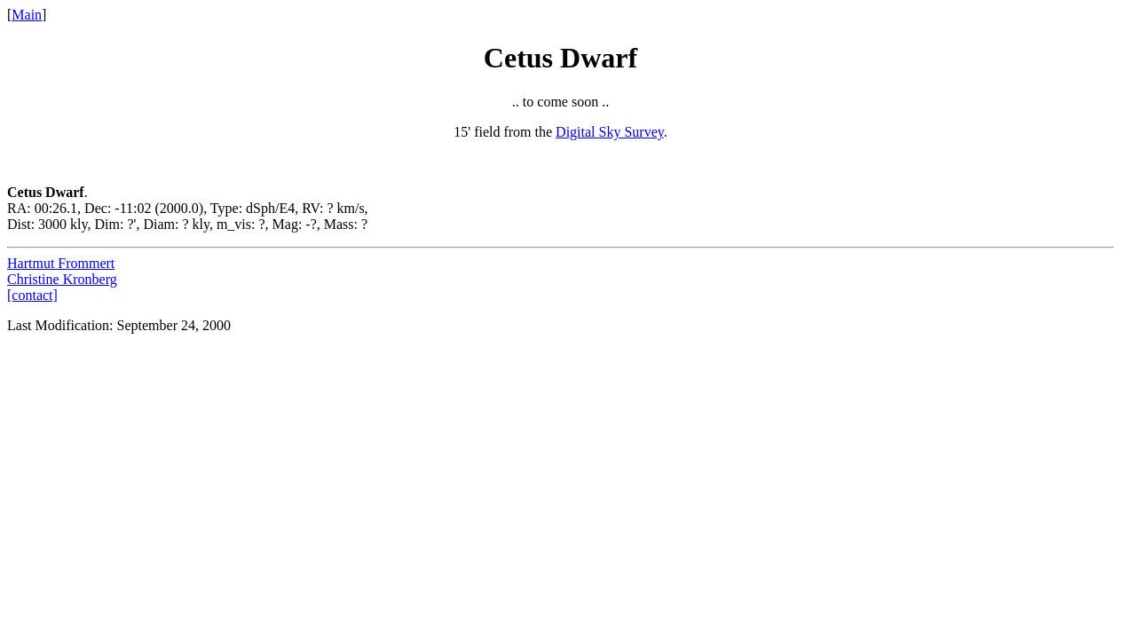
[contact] (32, 295)
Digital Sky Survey (610, 131)
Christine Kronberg (62, 279)
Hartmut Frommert (60, 263)
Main (27, 14)
